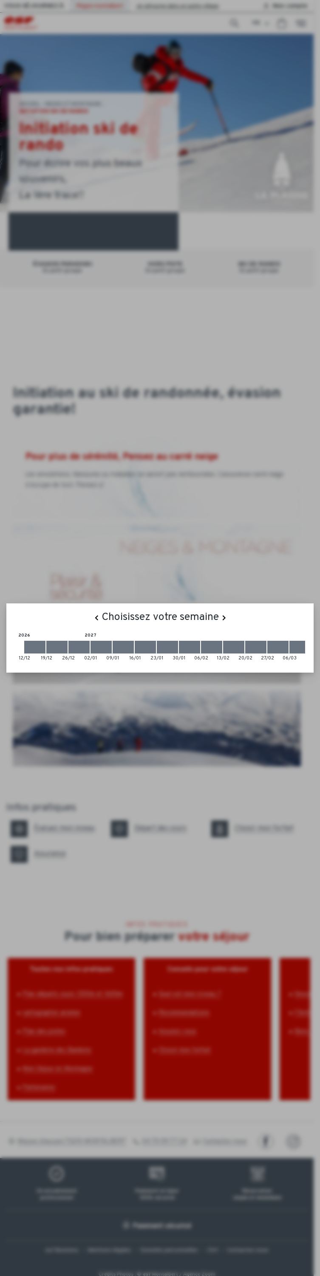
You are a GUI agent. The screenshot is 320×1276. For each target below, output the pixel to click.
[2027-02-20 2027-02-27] (255, 647)
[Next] (224, 617)
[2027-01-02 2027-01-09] (101, 647)
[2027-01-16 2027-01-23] (145, 647)
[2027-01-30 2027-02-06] (189, 647)
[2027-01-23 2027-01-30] (167, 647)
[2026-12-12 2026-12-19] (34, 647)
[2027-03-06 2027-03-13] (300, 647)
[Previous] (96, 617)
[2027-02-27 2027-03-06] (278, 647)
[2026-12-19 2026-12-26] (57, 647)
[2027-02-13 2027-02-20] (233, 647)
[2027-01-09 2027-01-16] (123, 647)
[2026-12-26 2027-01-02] (79, 647)
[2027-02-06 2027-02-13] (211, 647)
